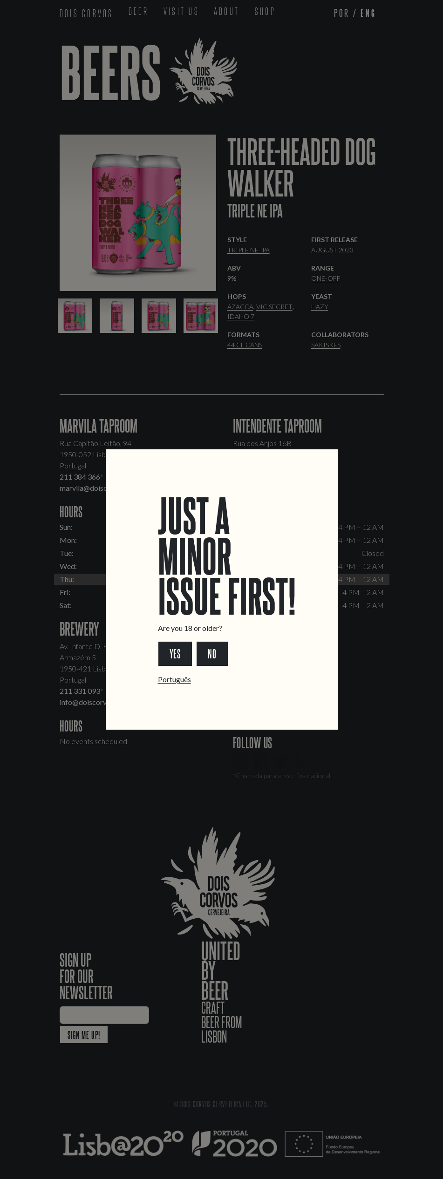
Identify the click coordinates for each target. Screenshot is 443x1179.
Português (174, 679)
